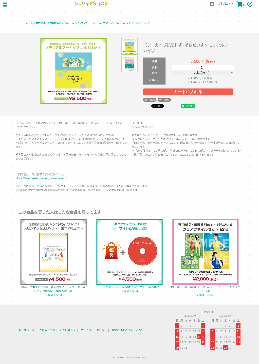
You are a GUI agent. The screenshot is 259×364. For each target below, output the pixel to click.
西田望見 (164, 100)
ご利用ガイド (47, 330)
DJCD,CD (82, 23)
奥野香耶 (149, 100)
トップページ (26, 330)
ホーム (29, 23)
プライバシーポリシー (93, 330)
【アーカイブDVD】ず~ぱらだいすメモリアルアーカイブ (119, 23)
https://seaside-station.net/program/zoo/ (41, 178)
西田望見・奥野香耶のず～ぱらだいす (55, 23)
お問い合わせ (68, 330)
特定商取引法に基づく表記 (127, 330)
